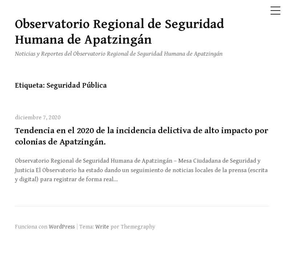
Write (102, 226)
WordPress (62, 226)
